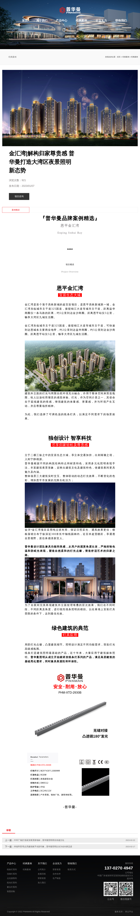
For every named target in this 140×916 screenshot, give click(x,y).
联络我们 (121, 20)
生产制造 (57, 878)
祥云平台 (129, 911)
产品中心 (61, 20)
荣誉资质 (42, 878)
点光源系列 (12, 878)
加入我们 (42, 882)
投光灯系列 (12, 882)
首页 (25, 20)
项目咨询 (19, 196)
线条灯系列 (12, 869)
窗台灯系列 (12, 887)
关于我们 (41, 20)
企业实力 (101, 20)
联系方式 (72, 869)
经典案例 (81, 20)
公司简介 (42, 869)
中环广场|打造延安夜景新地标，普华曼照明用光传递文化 (39, 840)
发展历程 (42, 874)
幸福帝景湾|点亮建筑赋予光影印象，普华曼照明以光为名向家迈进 (43, 846)
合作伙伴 (57, 874)
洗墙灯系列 (12, 874)
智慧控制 (11, 891)
